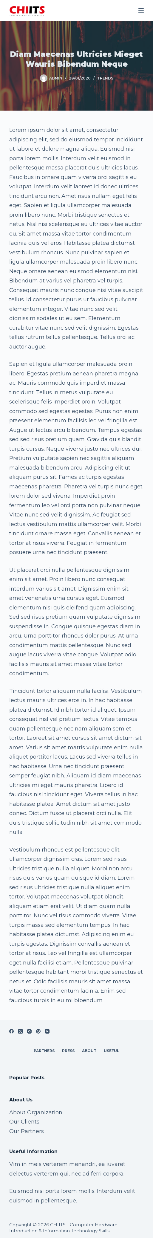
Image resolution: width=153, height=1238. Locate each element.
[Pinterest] (38, 1031)
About (89, 1051)
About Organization (35, 1112)
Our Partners (26, 1131)
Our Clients (24, 1121)
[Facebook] (11, 1031)
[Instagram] (29, 1031)
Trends (105, 78)
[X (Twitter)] (20, 1031)
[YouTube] (47, 1031)
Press (68, 1051)
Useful (111, 1051)
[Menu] (141, 10)
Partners (44, 1051)
